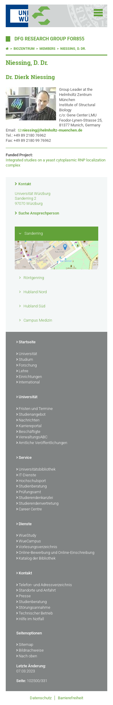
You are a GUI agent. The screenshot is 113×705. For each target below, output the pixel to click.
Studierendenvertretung (37, 504)
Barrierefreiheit (70, 698)
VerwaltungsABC (31, 437)
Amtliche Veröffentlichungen (41, 443)
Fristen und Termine (34, 409)
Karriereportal (29, 426)
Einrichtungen (29, 377)
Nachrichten (27, 420)
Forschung (26, 365)
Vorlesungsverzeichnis (36, 547)
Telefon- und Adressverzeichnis (44, 585)
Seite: (21, 680)
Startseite (26, 342)
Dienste (24, 524)
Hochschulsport (31, 481)
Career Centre (29, 509)
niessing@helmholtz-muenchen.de (52, 130)
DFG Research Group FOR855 (49, 39)
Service (24, 458)
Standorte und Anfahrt (36, 590)
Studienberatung (31, 486)
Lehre (22, 371)
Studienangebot (31, 415)
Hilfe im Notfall (30, 619)
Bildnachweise (30, 650)
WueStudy (26, 535)
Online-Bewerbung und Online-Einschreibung (55, 553)
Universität (26, 354)
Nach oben (26, 656)
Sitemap (24, 645)
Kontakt (24, 184)
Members (47, 49)
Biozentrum (24, 49)
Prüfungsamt (28, 492)
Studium (24, 360)
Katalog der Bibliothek (35, 558)
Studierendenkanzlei (34, 498)
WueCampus (28, 541)
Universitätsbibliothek (35, 469)
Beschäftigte (28, 432)
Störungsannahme (33, 608)
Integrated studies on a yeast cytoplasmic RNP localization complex (55, 162)
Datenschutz (41, 698)
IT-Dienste (26, 475)
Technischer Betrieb (34, 613)
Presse (23, 596)
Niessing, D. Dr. (73, 49)
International (28, 382)
